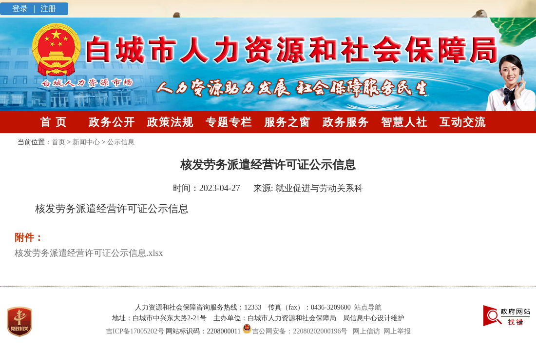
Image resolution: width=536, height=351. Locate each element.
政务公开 (112, 122)
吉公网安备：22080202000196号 (294, 331)
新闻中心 (86, 142)
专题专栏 (229, 122)
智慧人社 (404, 122)
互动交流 (463, 122)
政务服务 (346, 122)
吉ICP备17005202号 (135, 331)
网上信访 (366, 331)
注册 (47, 8)
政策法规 (170, 122)
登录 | (24, 8)
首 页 (53, 122)
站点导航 (366, 307)
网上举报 (397, 331)
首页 (58, 142)
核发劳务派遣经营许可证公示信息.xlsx (89, 253)
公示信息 (120, 142)
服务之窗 (287, 122)
